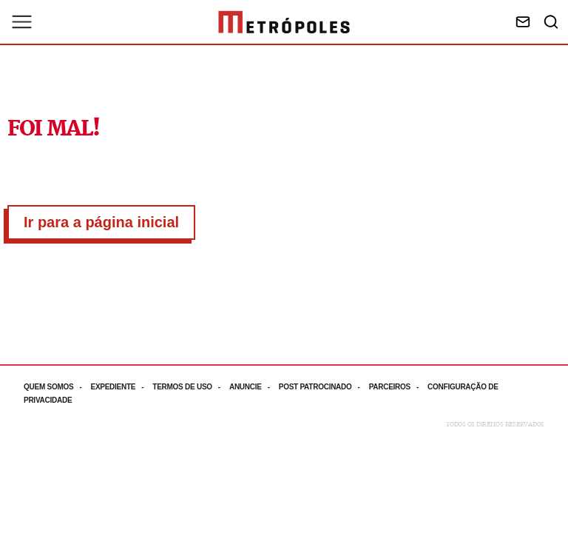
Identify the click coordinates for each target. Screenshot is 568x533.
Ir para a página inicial (101, 222)
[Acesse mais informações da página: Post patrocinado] (324, 387)
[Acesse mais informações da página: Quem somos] (57, 387)
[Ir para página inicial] (284, 22)
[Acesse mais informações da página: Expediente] (121, 387)
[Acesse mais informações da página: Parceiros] (398, 387)
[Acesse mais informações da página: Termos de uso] (190, 387)
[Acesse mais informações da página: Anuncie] (254, 387)
